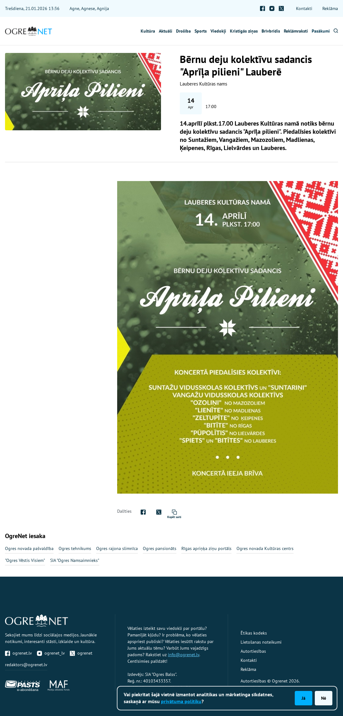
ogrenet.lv (18, 653)
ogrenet (81, 653)
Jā (303, 698)
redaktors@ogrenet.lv (26, 664)
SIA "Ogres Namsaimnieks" (74, 560)
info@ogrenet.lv (183, 654)
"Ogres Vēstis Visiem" (25, 560)
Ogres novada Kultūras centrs (265, 548)
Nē (323, 698)
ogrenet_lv (51, 653)
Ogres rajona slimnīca (117, 548)
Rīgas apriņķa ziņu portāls (206, 548)
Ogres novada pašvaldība (29, 548)
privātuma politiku (181, 701)
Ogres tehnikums (75, 548)
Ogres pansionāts (159, 548)
